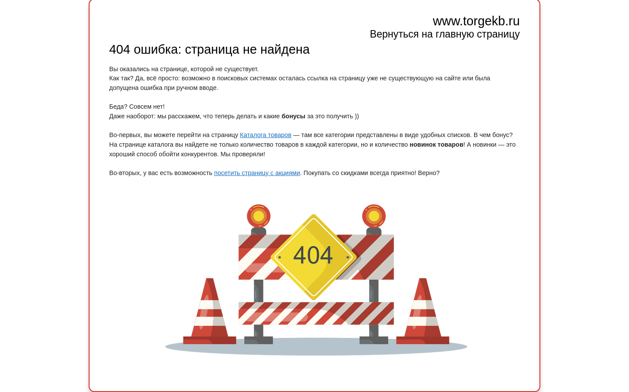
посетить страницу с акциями (257, 172)
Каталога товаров (265, 134)
